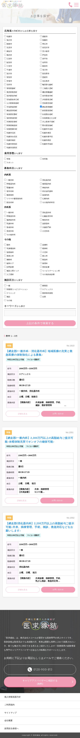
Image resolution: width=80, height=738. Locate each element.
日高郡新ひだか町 (48, 118)
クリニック (9, 293)
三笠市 (8, 66)
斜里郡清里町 (46, 111)
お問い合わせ (58, 414)
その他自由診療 (47, 274)
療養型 (44, 286)
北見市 (8, 48)
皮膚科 (44, 245)
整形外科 (44, 220)
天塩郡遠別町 (10, 107)
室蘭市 (44, 40)
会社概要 (8, 720)
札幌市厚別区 (10, 144)
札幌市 (8, 36)
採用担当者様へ (11, 728)
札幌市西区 (45, 140)
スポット (9, 163)
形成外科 (9, 227)
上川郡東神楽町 (11, 103)
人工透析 (9, 274)
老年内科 (9, 191)
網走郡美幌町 (46, 107)
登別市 (8, 77)
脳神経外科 (9, 220)
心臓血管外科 (46, 216)
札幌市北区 (9, 133)
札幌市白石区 (10, 137)
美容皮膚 (44, 267)
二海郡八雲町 (46, 88)
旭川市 (8, 40)
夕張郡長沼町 (46, 100)
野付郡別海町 (46, 125)
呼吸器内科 (9, 184)
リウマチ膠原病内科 (13, 199)
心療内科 (44, 199)
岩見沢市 (44, 48)
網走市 (8, 51)
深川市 (8, 74)
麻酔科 (8, 260)
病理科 (44, 263)
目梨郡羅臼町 (10, 129)
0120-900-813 (42, 669)
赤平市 (44, 59)
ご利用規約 (9, 705)
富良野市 (44, 74)
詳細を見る (22, 414)
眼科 (7, 245)
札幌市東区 (45, 133)
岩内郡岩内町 (10, 96)
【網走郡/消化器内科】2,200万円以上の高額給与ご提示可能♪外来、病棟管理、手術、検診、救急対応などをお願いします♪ (40, 527)
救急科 (44, 260)
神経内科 (44, 188)
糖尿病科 (9, 195)
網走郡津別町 (10, 111)
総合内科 (9, 202)
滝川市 (44, 70)
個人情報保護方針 (12, 697)
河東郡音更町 (10, 122)
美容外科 (9, 231)
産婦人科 (9, 256)
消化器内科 (45, 180)
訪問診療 (9, 267)
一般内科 (9, 180)
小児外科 (44, 231)
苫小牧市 (44, 51)
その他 (8, 300)
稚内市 (8, 55)
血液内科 (44, 195)
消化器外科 (45, 213)
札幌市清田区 (10, 148)
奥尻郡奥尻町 (10, 92)
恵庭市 (44, 77)
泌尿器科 (44, 224)
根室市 (44, 66)
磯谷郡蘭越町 (46, 92)
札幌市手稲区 (46, 144)
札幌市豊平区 (46, 137)
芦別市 (44, 55)
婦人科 (44, 256)
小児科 (44, 252)
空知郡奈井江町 (11, 100)
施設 (7, 297)
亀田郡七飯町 (46, 85)
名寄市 (44, 62)
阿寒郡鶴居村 (10, 125)
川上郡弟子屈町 (47, 122)
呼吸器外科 (9, 216)
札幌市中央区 (46, 129)
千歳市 (8, 70)
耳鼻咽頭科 (9, 248)
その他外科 (9, 235)
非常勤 (44, 159)
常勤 (7, 159)
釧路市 (8, 44)
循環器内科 (45, 184)
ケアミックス (46, 289)
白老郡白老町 (46, 114)
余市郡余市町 (46, 96)
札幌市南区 (9, 140)
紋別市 (8, 62)
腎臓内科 (9, 188)
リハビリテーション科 (50, 271)
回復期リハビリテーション (16, 289)
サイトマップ (10, 712)
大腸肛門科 (45, 227)
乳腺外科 (9, 224)
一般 (7, 286)
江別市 (8, 59)
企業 (43, 297)
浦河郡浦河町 (10, 118)
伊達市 (8, 81)
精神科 (44, 248)
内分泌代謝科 (46, 191)
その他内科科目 (47, 202)
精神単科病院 (46, 293)
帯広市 (44, 44)
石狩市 (8, 85)
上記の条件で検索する (40, 323)
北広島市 (44, 81)
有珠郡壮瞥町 (10, 114)
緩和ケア (9, 263)
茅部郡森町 (9, 88)
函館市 (44, 36)
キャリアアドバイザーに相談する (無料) (41, 682)
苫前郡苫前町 (46, 103)
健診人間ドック (11, 271)
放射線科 (9, 252)
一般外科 (9, 213)
